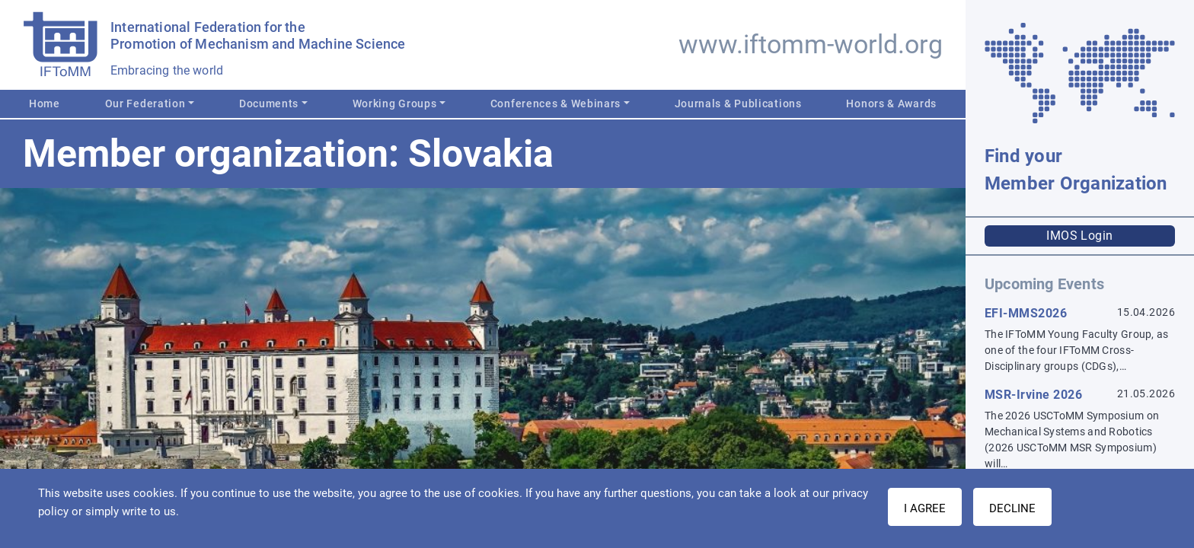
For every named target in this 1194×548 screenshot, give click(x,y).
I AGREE (925, 508)
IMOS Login (1079, 235)
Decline (1012, 508)
